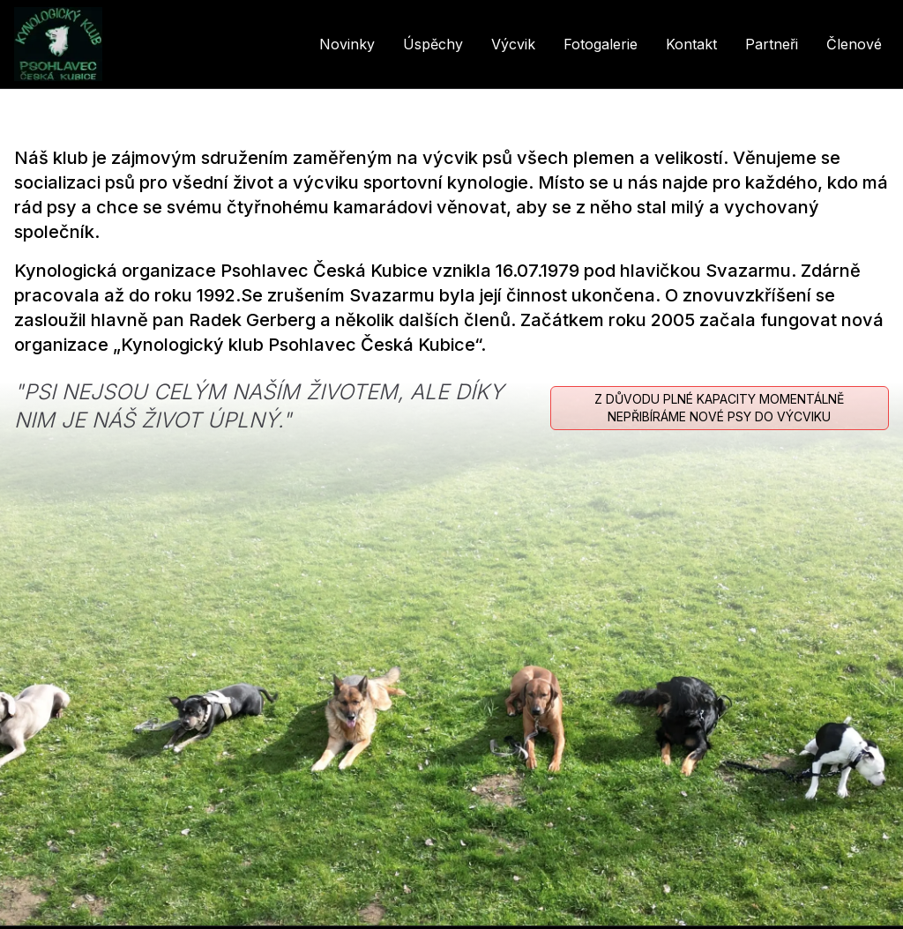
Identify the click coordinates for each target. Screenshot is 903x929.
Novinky (347, 44)
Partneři (771, 44)
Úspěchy (433, 44)
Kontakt (691, 44)
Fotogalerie (600, 44)
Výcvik (513, 44)
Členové (854, 44)
